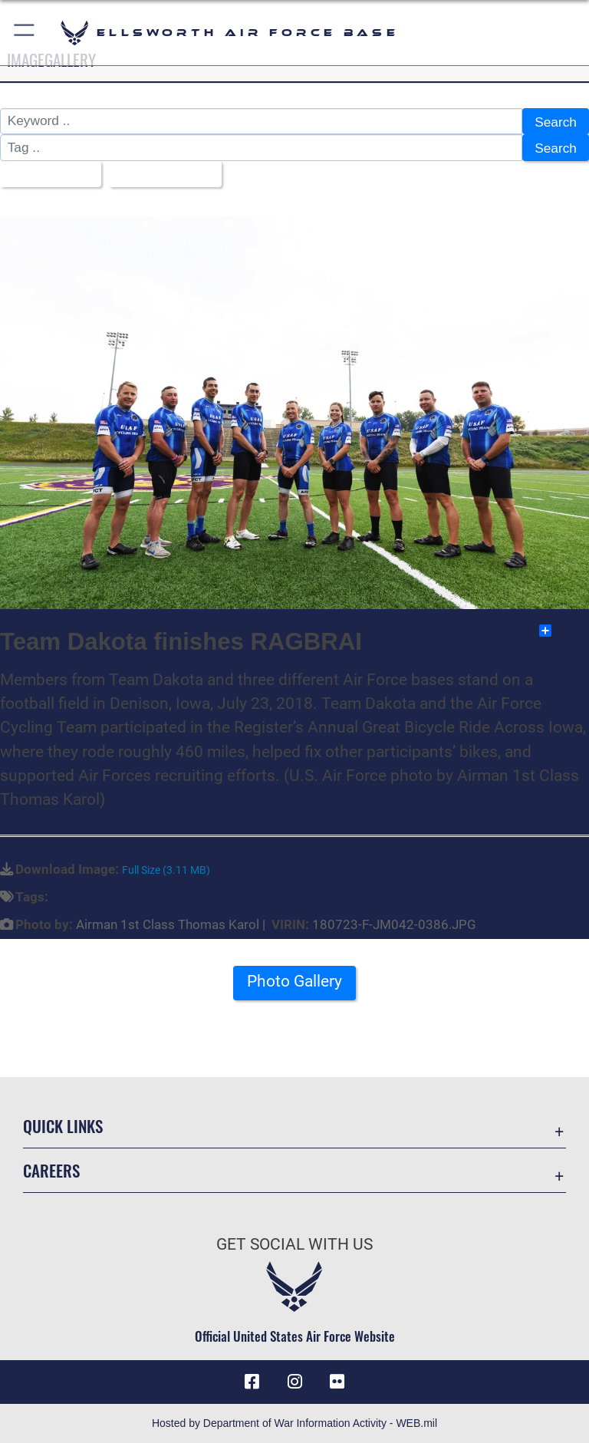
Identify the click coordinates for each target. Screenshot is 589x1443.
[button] (25, 32)
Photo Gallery (294, 981)
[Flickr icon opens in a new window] (337, 1381)
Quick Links (63, 1126)
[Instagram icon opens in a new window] (294, 1381)
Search (556, 122)
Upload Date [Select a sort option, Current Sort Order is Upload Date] (160, 175)
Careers (51, 1170)
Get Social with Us (294, 1244)
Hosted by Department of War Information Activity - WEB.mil (294, 1423)
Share (563, 630)
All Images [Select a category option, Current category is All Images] (45, 175)
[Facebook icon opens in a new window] (251, 1381)
